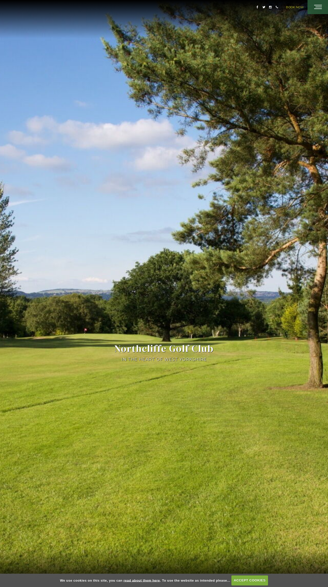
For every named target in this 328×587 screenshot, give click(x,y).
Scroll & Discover (164, 573)
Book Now (295, 7)
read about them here (142, 580)
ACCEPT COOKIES (249, 580)
